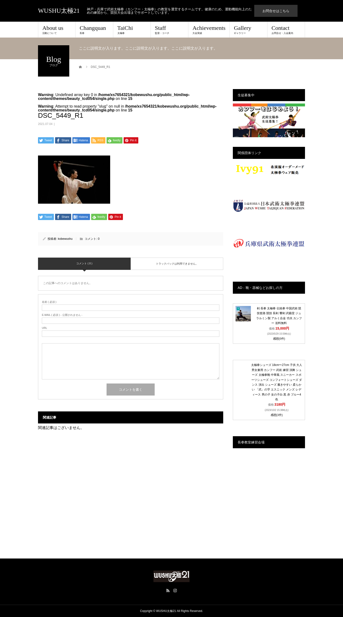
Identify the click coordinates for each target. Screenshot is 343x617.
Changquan (94, 29)
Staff (169, 29)
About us (56, 29)
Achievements (208, 29)
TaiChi (131, 29)
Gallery (248, 29)
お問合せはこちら (275, 11)
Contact (286, 29)
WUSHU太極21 (59, 11)
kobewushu (65, 238)
